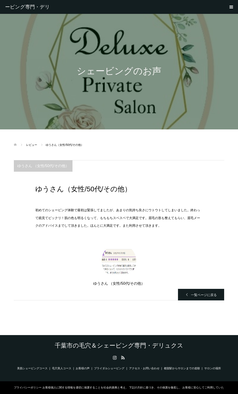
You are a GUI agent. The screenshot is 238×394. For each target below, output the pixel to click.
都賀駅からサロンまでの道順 (182, 368)
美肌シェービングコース (32, 368)
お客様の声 (83, 368)
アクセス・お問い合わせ (144, 368)
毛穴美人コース (61, 368)
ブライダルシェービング (109, 368)
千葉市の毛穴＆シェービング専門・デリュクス (27, 7)
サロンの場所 (212, 368)
